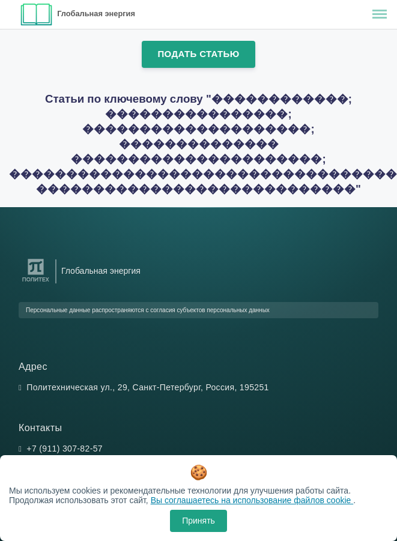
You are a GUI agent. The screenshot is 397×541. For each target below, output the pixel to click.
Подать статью (198, 54)
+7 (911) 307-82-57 (64, 448)
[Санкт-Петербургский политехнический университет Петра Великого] (36, 282)
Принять (198, 520)
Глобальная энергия (96, 13)
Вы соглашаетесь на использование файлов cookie (252, 500)
